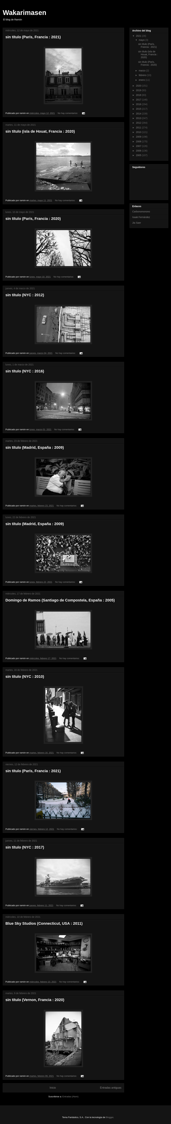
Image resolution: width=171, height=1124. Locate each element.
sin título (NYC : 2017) (24, 847)
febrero (143, 75)
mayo (142, 40)
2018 (139, 95)
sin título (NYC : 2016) (24, 371)
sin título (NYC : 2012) (24, 295)
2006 (139, 150)
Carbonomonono (141, 211)
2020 (139, 85)
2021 (139, 36)
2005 (139, 155)
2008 (139, 141)
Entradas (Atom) (70, 1096)
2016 (139, 104)
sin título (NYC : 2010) (24, 676)
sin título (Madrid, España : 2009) (34, 447)
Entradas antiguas (110, 1087)
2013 (139, 118)
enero (142, 80)
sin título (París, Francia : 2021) (33, 37)
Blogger (109, 1117)
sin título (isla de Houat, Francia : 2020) (40, 131)
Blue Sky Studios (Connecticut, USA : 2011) (44, 923)
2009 (139, 136)
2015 (139, 108)
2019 (139, 90)
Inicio (53, 1087)
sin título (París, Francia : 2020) (33, 218)
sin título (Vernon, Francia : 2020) (34, 1000)
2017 (139, 99)
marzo (142, 70)
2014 (139, 113)
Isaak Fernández (141, 217)
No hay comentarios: (68, 113)
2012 (139, 122)
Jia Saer (136, 222)
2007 (139, 146)
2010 (139, 132)
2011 (139, 127)
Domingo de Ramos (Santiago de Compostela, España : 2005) (60, 600)
